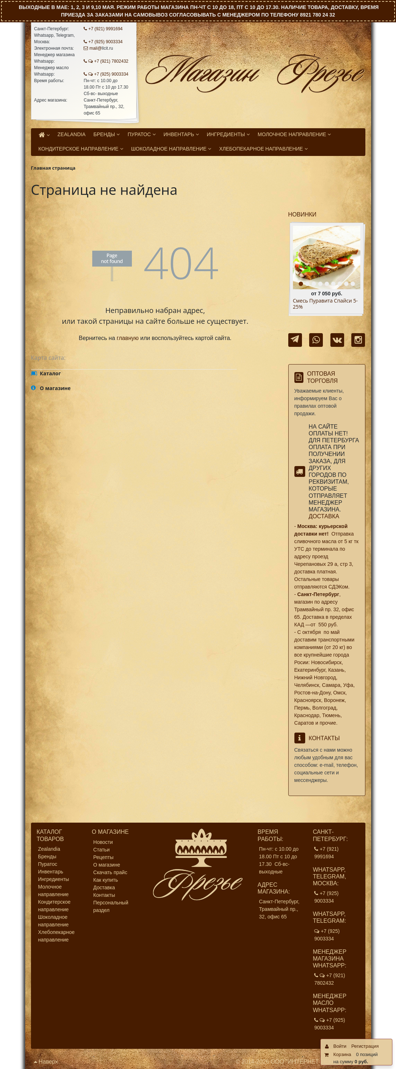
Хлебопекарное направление (56, 936)
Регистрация (365, 1046)
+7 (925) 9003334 (103, 41)
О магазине (106, 865)
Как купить (105, 880)
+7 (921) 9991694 (103, 28)
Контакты (104, 895)
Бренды (47, 856)
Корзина (342, 1054)
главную (128, 338)
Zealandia (49, 849)
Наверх (46, 1062)
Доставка (324, 516)
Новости (103, 842)
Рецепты (103, 857)
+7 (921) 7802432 (106, 61)
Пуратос (47, 864)
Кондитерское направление (54, 905)
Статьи (101, 850)
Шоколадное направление (53, 920)
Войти (339, 1046)
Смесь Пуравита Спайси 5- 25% (325, 304)
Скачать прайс (110, 872)
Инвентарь (50, 872)
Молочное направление (53, 890)
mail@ (93, 48)
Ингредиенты (53, 879)
